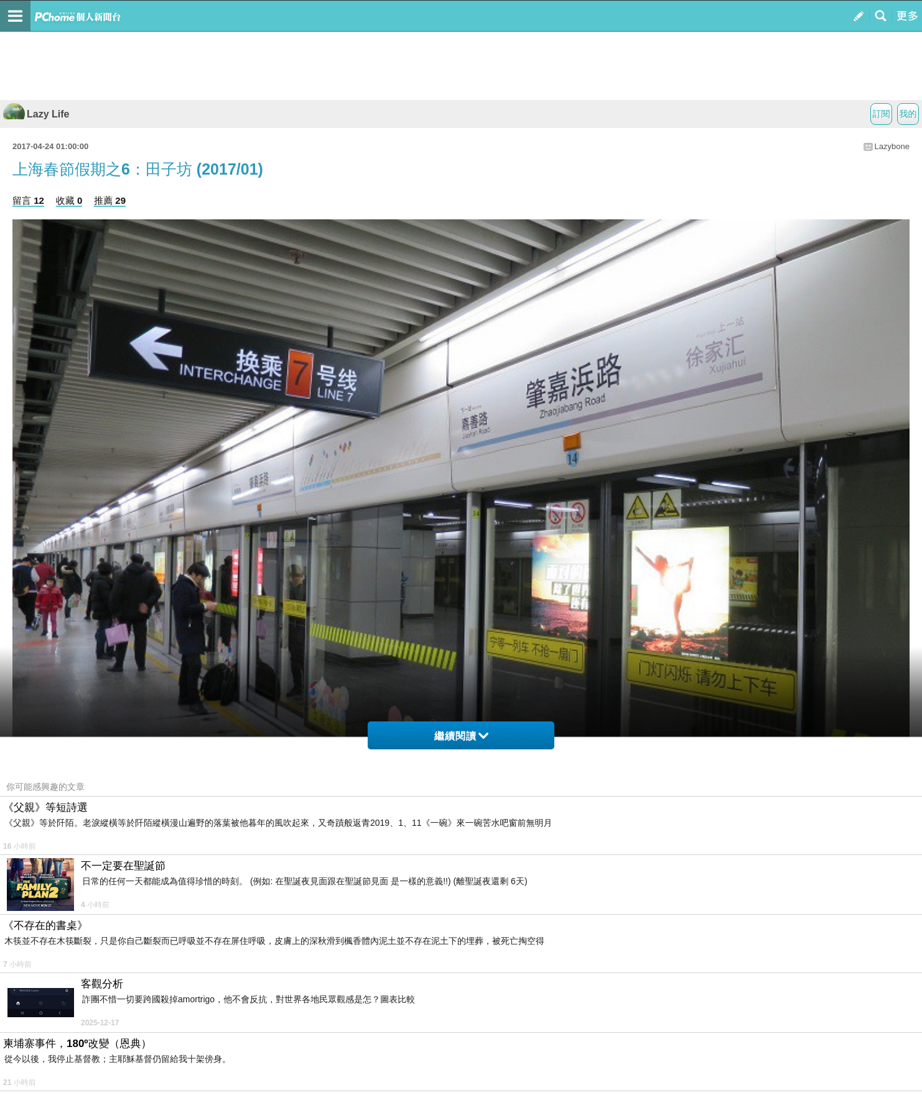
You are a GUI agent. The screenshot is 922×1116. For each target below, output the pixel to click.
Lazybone (892, 146)
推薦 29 (110, 200)
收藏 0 (69, 200)
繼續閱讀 (461, 736)
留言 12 (28, 200)
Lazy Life (36, 114)
